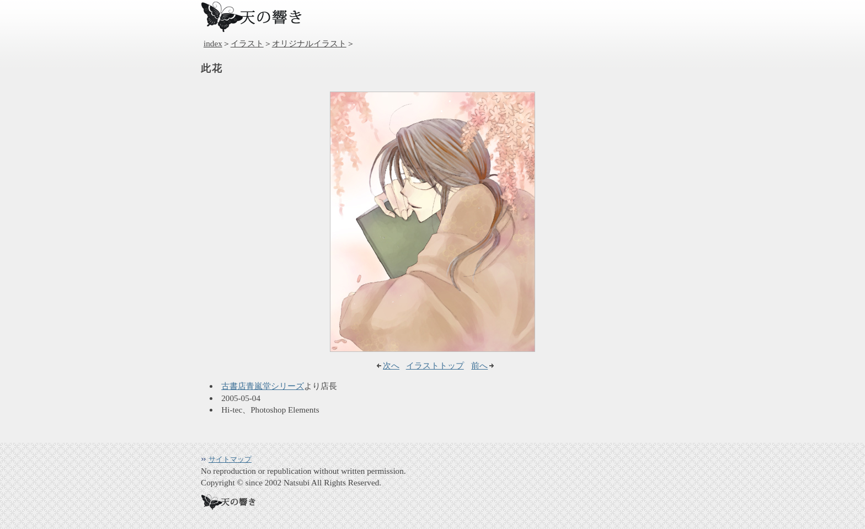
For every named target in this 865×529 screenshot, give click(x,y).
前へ (479, 365)
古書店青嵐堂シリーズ (262, 386)
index (213, 43)
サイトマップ (230, 459)
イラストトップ (435, 365)
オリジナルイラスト (309, 43)
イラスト (247, 43)
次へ (391, 365)
